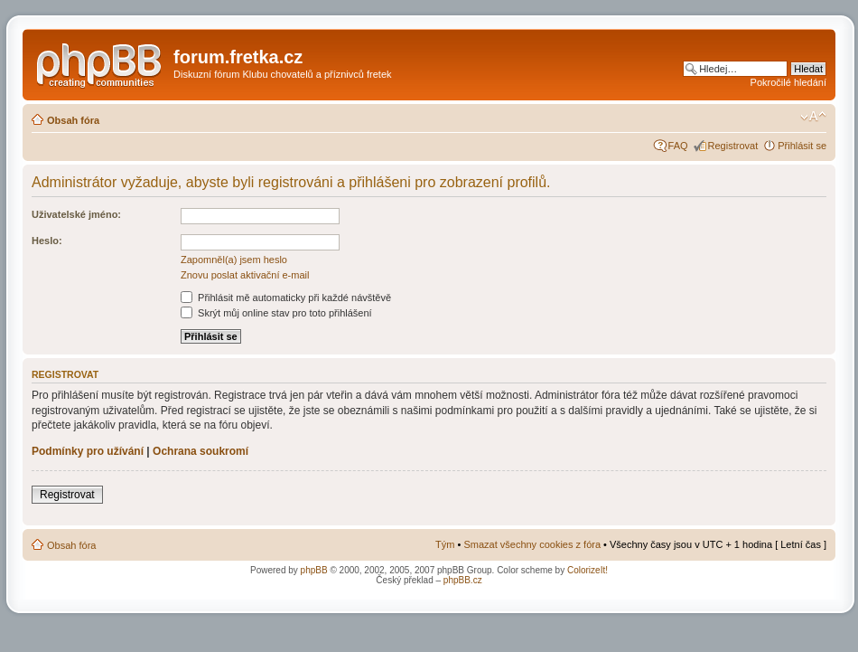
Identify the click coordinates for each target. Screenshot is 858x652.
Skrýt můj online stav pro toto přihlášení (276, 312)
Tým (444, 544)
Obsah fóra (73, 120)
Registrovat (733, 145)
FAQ (678, 145)
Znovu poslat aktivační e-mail (245, 274)
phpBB (314, 570)
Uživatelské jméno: (76, 214)
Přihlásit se (802, 145)
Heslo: (47, 240)
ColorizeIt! (587, 570)
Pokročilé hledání (788, 82)
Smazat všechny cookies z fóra (532, 544)
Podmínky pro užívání (88, 451)
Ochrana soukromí (200, 451)
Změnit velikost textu (813, 117)
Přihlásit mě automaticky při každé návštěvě (286, 297)
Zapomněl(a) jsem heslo (234, 259)
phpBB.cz (462, 580)
